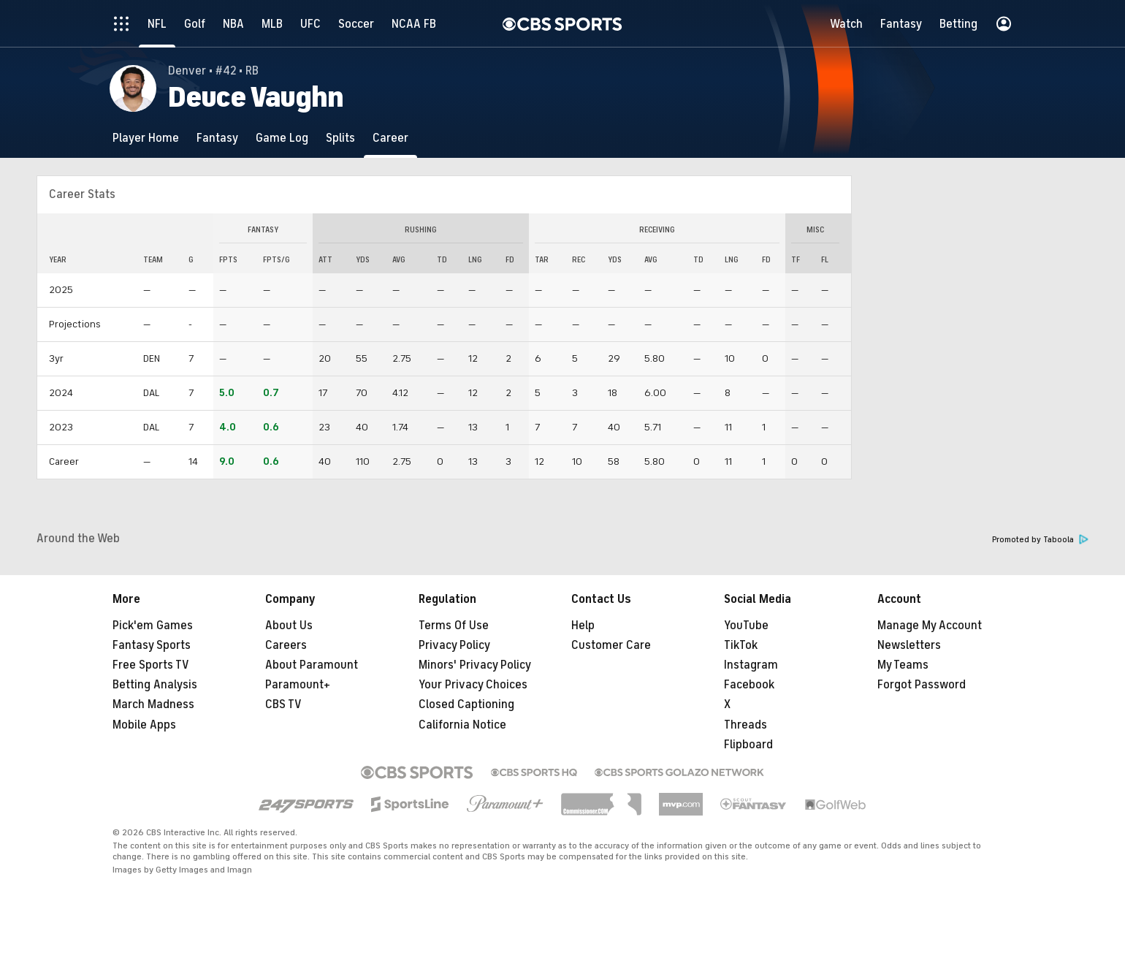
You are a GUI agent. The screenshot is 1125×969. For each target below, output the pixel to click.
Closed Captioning (466, 704)
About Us (289, 625)
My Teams (902, 665)
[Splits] (340, 138)
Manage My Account (929, 625)
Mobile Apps (144, 725)
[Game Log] (282, 138)
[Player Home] (146, 138)
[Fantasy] (217, 138)
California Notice (462, 725)
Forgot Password (921, 684)
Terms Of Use (454, 625)
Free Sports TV (151, 665)
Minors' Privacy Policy (475, 665)
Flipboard (748, 744)
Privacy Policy (454, 645)
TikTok (741, 645)
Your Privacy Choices (473, 684)
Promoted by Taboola (1040, 539)
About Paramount (311, 665)
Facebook (749, 684)
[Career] (390, 138)
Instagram (751, 665)
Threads (745, 725)
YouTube (746, 625)
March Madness (153, 704)
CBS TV (283, 704)
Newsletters (909, 645)
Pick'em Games (153, 625)
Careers (286, 645)
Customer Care (611, 645)
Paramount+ (297, 684)
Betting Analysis (155, 684)
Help (583, 625)
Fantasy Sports (152, 645)
